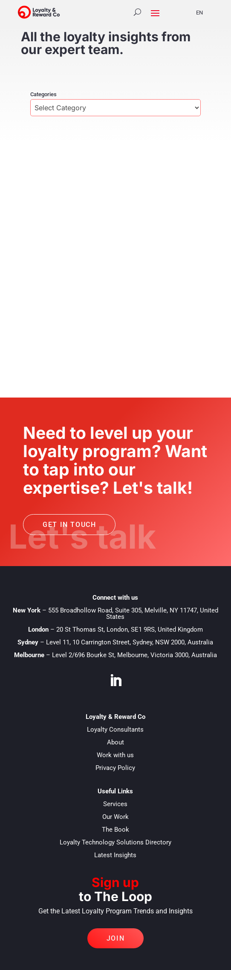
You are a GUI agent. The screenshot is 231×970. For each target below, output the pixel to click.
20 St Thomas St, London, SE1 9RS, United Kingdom (129, 629)
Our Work (115, 817)
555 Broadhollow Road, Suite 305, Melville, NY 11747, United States (133, 614)
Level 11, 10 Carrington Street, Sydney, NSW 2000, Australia (129, 642)
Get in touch (69, 525)
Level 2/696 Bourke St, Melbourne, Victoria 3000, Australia (134, 655)
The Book (115, 829)
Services (115, 804)
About (115, 742)
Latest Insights (115, 855)
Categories (43, 94)
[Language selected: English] (205, 12)
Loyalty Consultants (115, 729)
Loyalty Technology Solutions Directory (115, 842)
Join (115, 938)
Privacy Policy (115, 768)
